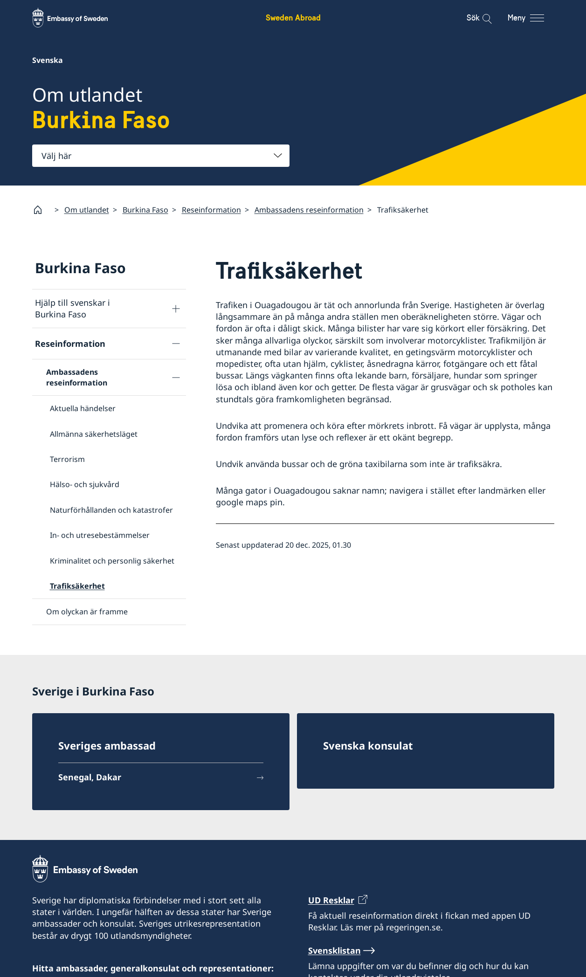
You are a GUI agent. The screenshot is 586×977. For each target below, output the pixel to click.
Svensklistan (334, 946)
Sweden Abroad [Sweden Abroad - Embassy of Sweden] (293, 17)
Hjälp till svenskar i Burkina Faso (72, 308)
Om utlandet (86, 210)
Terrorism (67, 459)
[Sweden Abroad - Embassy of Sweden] (78, 17)
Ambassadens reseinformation (309, 210)
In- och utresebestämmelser (100, 535)
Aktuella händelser (83, 408)
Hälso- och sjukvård (84, 484)
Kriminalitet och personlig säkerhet (112, 560)
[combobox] (161, 155)
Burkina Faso (145, 210)
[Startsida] (41, 209)
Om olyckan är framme (87, 611)
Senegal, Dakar (89, 773)
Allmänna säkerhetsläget (94, 433)
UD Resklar (331, 896)
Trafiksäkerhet (77, 586)
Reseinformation (211, 210)
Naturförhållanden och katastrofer (111, 510)
